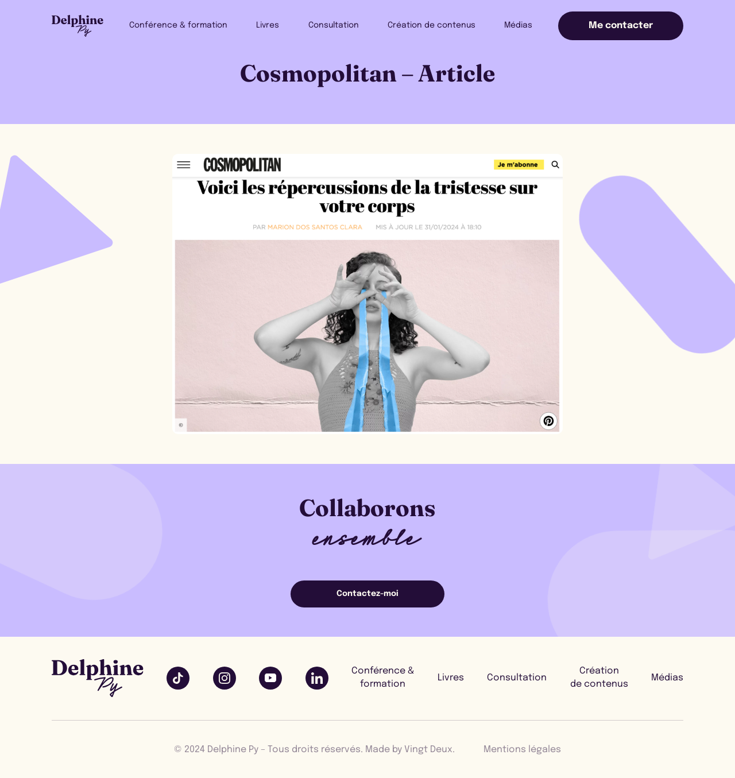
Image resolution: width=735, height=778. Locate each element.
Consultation (341, 25)
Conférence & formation (193, 25)
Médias (520, 25)
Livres (279, 25)
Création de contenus (436, 25)
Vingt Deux (428, 749)
